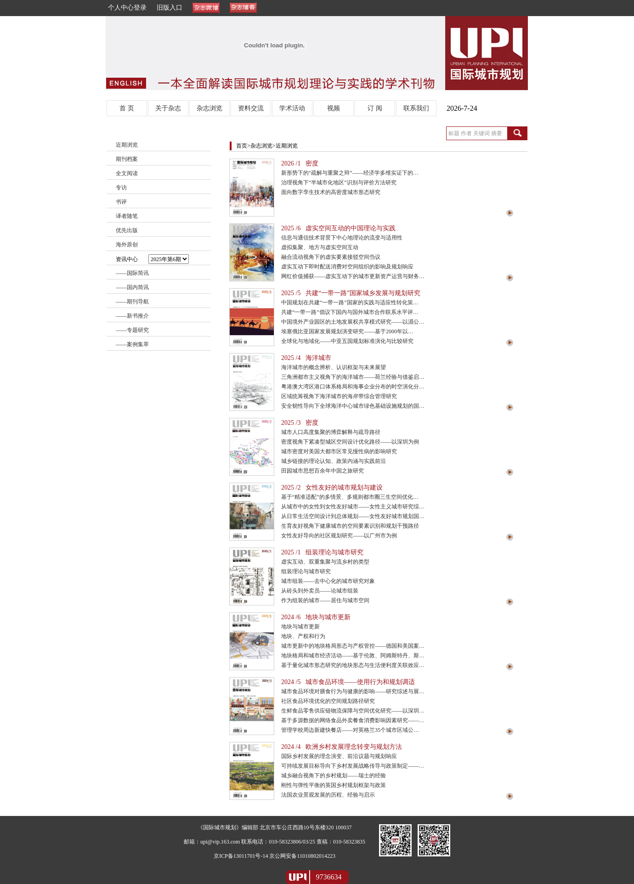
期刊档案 (127, 159)
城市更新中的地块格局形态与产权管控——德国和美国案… (353, 646)
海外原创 (127, 244)
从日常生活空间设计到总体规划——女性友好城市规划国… (353, 516)
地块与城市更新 (300, 626)
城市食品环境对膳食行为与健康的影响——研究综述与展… (353, 691)
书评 (121, 202)
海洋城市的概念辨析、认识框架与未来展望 (333, 367)
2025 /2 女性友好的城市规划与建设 (332, 487)
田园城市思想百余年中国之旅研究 (322, 471)
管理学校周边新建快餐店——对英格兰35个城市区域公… (350, 730)
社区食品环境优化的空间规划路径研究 (328, 701)
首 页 (126, 108)
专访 (121, 187)
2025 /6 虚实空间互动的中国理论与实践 (338, 228)
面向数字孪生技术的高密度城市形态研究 (330, 192)
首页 (241, 146)
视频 (333, 108)
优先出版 (127, 230)
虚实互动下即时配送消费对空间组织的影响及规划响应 (347, 266)
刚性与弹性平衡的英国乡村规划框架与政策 (333, 785)
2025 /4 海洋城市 (306, 357)
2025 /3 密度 (299, 422)
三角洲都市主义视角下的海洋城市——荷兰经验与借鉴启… (353, 377)
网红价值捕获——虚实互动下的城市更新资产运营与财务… (353, 276)
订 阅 (375, 108)
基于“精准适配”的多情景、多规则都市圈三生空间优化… (350, 497)
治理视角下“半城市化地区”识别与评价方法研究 (338, 182)
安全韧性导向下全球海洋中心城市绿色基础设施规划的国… (353, 406)
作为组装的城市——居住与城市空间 (325, 600)
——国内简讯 (132, 287)
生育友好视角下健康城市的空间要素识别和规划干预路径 (350, 526)
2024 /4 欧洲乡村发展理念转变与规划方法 (341, 746)
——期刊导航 (132, 301)
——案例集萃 (132, 344)
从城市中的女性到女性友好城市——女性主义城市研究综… (353, 506)
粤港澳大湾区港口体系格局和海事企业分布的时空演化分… (353, 386)
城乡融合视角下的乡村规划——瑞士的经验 (333, 775)
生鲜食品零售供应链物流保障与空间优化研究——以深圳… (353, 710)
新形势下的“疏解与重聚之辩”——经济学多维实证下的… (350, 173)
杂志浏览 (209, 108)
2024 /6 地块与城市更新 (316, 617)
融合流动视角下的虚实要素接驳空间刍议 (330, 257)
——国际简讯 (132, 273)
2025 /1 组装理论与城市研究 (322, 552)
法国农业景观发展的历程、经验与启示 (328, 795)
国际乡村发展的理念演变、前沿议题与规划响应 (339, 756)
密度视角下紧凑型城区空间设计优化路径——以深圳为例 (350, 442)
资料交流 (251, 108)
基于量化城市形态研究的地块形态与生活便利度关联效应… (353, 665)
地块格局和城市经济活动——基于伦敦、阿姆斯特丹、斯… (353, 655)
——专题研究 (132, 330)
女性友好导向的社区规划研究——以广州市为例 (339, 535)
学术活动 (292, 108)
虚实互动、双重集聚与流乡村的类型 (325, 562)
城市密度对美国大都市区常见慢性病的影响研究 (339, 451)
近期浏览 (127, 145)
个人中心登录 (127, 7)
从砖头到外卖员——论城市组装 (319, 590)
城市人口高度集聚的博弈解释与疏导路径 (330, 432)
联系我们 (416, 108)
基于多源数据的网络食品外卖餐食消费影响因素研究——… (353, 720)
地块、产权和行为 (303, 636)
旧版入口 (169, 7)
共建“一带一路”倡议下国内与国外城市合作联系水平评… (350, 312)
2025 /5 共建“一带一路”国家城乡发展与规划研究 (350, 293)
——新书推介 (132, 316)
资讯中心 (152, 259)
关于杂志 (168, 108)
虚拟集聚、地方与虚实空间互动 (319, 247)
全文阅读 (127, 173)
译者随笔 (127, 216)
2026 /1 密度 (299, 163)
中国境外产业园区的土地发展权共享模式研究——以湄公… (353, 322)
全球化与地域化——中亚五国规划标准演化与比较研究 (347, 341)
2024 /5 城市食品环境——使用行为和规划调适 (348, 682)
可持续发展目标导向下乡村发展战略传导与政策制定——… (353, 766)
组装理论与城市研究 (306, 571)
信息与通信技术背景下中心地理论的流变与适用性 (341, 237)
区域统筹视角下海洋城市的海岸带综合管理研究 (339, 396)
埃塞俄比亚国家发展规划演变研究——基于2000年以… (347, 331)
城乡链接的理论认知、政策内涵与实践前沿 (333, 461)
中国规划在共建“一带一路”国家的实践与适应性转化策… (350, 302)
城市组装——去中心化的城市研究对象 (328, 581)
